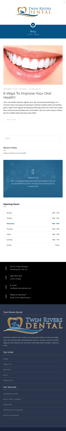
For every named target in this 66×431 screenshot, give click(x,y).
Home (30, 34)
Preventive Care (10, 394)
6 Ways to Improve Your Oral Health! (27, 95)
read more (11, 119)
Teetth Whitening (11, 415)
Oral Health (36, 89)
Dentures (7, 404)
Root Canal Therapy (12, 399)
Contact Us (8, 380)
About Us (7, 364)
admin (24, 89)
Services (7, 369)
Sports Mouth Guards (13, 410)
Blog (5, 375)
